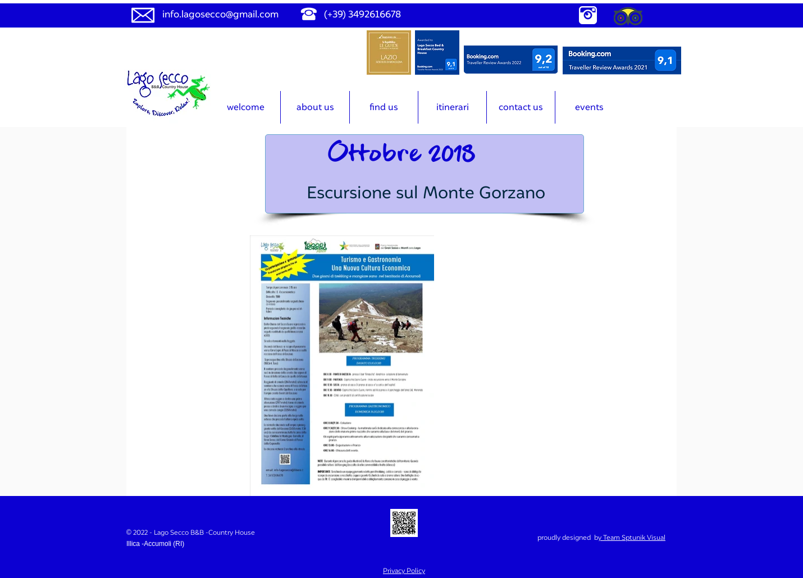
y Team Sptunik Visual (631, 537)
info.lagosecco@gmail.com (220, 14)
